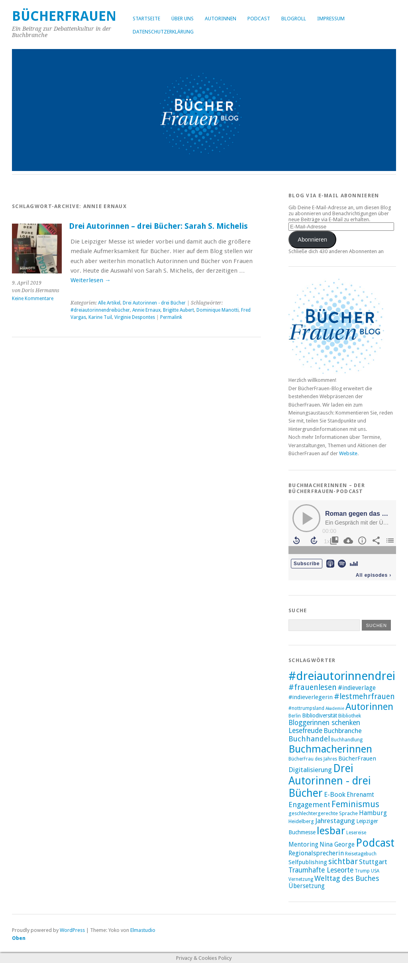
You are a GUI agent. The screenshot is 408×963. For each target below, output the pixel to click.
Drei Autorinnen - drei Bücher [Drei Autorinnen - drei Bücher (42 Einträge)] (329, 780)
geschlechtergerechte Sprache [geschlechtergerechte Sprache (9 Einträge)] (323, 813)
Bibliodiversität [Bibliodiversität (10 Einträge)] (319, 715)
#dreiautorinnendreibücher (100, 310)
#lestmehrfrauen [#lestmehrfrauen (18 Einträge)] (364, 696)
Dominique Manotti (217, 310)
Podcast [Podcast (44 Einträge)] (375, 843)
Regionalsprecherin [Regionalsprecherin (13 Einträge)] (316, 853)
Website (348, 453)
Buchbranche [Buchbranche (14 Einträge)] (343, 731)
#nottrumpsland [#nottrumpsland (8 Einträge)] (306, 708)
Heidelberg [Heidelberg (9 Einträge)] (301, 821)
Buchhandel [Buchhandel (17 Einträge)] (309, 739)
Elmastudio (142, 930)
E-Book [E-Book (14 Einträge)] (334, 794)
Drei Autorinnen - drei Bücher (154, 303)
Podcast (258, 19)
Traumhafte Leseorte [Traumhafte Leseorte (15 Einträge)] (320, 870)
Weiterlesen (91, 280)
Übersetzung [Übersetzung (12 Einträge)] (306, 886)
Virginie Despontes (134, 317)
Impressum (331, 19)
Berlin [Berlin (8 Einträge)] (294, 716)
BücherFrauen (64, 16)
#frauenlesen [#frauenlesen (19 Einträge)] (312, 687)
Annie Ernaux (146, 310)
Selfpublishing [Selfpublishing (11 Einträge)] (307, 862)
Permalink (171, 317)
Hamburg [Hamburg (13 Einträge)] (373, 813)
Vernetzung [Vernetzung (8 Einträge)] (300, 879)
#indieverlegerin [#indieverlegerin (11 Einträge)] (310, 697)
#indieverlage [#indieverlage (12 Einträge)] (357, 688)
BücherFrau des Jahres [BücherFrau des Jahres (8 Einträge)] (312, 759)
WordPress (72, 930)
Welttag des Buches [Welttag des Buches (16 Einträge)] (346, 878)
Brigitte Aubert (178, 310)
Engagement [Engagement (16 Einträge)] (309, 804)
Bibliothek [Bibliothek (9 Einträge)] (349, 716)
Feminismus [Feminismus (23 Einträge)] (355, 804)
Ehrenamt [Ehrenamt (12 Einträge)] (360, 794)
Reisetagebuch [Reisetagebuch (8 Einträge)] (361, 854)
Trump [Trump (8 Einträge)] (362, 871)
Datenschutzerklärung (163, 32)
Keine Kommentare (32, 298)
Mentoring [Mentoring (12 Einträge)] (303, 844)
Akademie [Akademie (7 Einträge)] (335, 708)
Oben (19, 938)
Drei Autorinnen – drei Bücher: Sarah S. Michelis (158, 226)
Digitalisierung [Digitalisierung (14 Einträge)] (310, 770)
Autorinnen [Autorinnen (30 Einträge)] (369, 706)
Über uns (182, 19)
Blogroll (293, 19)
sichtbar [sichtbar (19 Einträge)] (343, 861)
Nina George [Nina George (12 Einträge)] (337, 844)
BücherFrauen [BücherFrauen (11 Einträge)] (357, 758)
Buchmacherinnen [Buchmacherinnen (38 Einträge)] (330, 749)
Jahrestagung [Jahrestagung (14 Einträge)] (335, 821)
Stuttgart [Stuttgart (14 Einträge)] (373, 862)
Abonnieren (312, 239)
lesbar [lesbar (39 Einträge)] (331, 831)
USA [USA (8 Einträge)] (375, 871)
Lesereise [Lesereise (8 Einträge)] (356, 832)
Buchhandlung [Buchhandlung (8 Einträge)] (347, 740)
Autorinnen (220, 19)
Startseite (146, 19)
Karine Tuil (100, 317)
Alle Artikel (109, 303)
